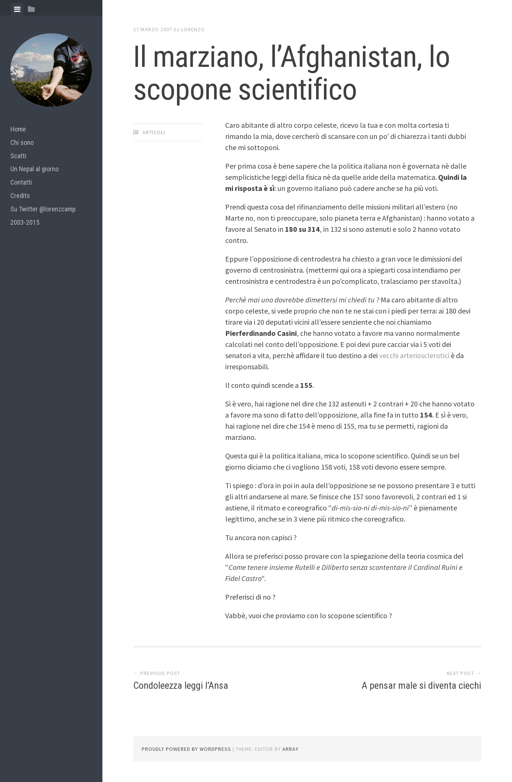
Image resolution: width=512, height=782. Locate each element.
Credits (20, 195)
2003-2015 (24, 222)
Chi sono (22, 142)
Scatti (18, 156)
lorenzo (193, 29)
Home (18, 129)
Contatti (21, 182)
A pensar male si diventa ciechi (421, 685)
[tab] (17, 9)
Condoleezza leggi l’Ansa (180, 685)
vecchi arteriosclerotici (415, 355)
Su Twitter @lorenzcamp (43, 209)
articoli (153, 132)
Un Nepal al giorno (34, 169)
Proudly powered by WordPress (186, 749)
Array (290, 749)
